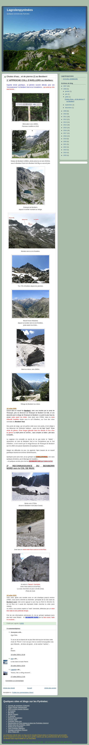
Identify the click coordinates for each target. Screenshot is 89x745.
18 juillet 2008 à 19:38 (18, 654)
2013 (65, 122)
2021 (65, 144)
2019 (65, 139)
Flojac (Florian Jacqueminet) (17, 707)
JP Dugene (11, 711)
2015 (65, 127)
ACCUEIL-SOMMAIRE (70, 79)
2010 (65, 114)
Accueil (29, 688)
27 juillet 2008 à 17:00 (18, 676)
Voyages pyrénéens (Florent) (17, 730)
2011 (65, 116)
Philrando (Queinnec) (15, 718)
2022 (65, 147)
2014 (65, 125)
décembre (68, 107)
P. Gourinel (11, 716)
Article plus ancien (50, 688)
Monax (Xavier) (13, 714)
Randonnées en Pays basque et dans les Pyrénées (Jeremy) (28, 723)
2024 (65, 152)
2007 (65, 86)
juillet (67, 97)
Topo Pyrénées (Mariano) (16, 728)
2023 (65, 150)
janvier (67, 91)
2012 (65, 119)
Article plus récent (9, 688)
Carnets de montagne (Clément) (19, 705)
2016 (65, 130)
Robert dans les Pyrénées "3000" (19, 725)
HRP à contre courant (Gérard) (18, 709)
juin (66, 94)
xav (12, 659)
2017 (65, 133)
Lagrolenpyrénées (20, 10)
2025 (65, 155)
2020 (65, 141)
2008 (65, 89)
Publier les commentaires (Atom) (22, 692)
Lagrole (13, 670)
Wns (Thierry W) (13, 732)
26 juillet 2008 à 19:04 (18, 666)
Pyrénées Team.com (15, 721)
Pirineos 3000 (12, 719)
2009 (65, 111)
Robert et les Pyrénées (15, 726)
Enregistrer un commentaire (15, 681)
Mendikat (11, 712)
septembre (68, 105)
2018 (65, 136)
